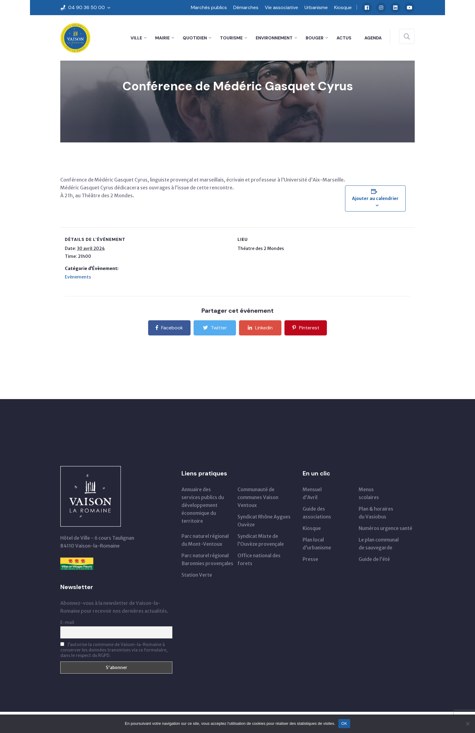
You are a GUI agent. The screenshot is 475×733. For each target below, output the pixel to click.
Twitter (215, 328)
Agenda (373, 38)
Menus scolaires (369, 493)
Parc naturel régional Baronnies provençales (207, 559)
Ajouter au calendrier (375, 198)
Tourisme (231, 38)
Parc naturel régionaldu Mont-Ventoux (205, 540)
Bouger (315, 38)
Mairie (162, 38)
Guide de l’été (374, 559)
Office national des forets (259, 559)
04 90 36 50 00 (86, 7)
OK (344, 723)
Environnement (274, 38)
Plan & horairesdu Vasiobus (376, 513)
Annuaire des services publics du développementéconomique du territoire (202, 505)
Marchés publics (209, 7)
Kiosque (343, 7)
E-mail (67, 622)
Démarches (245, 7)
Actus (344, 38)
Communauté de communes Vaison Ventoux (258, 497)
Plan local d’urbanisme (317, 544)
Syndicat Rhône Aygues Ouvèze (264, 521)
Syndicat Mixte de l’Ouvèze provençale (261, 540)
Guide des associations (317, 513)
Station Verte (196, 575)
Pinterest (305, 328)
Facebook (169, 328)
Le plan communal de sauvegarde (379, 544)
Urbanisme (316, 7)
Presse (310, 559)
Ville (136, 38)
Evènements (78, 277)
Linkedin (260, 328)
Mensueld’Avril (312, 493)
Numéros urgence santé (385, 528)
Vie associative (281, 7)
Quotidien (195, 38)
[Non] (467, 724)
